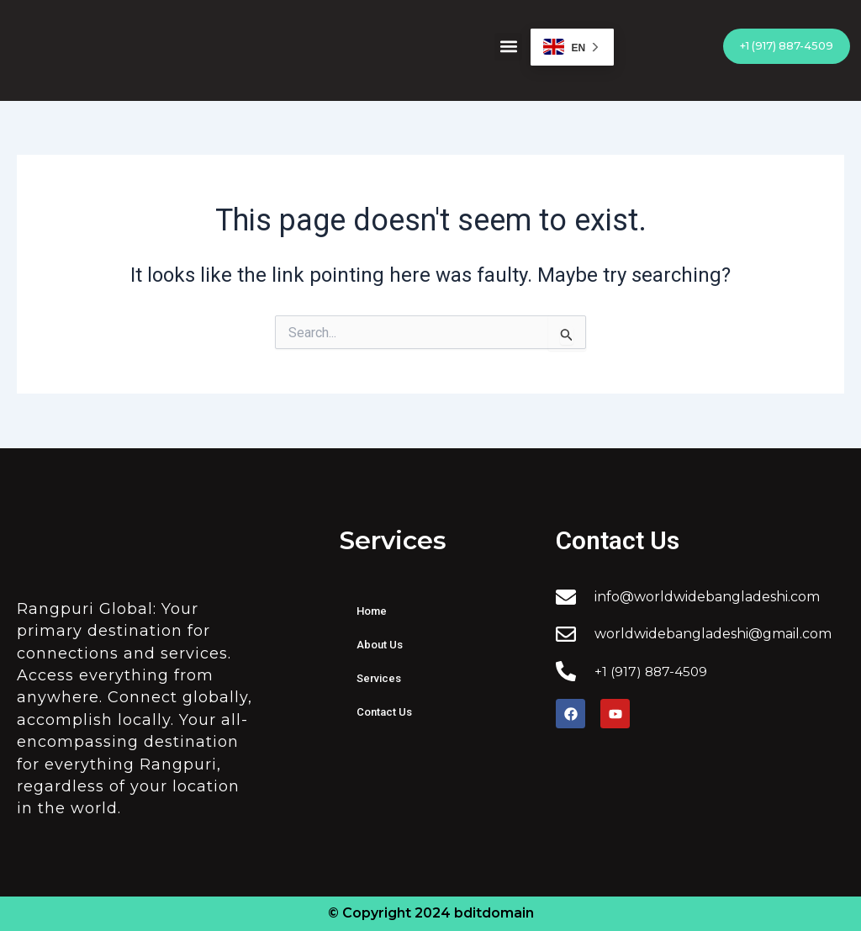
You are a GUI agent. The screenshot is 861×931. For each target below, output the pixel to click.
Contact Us (384, 712)
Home (372, 611)
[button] (508, 47)
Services (379, 678)
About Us (380, 644)
